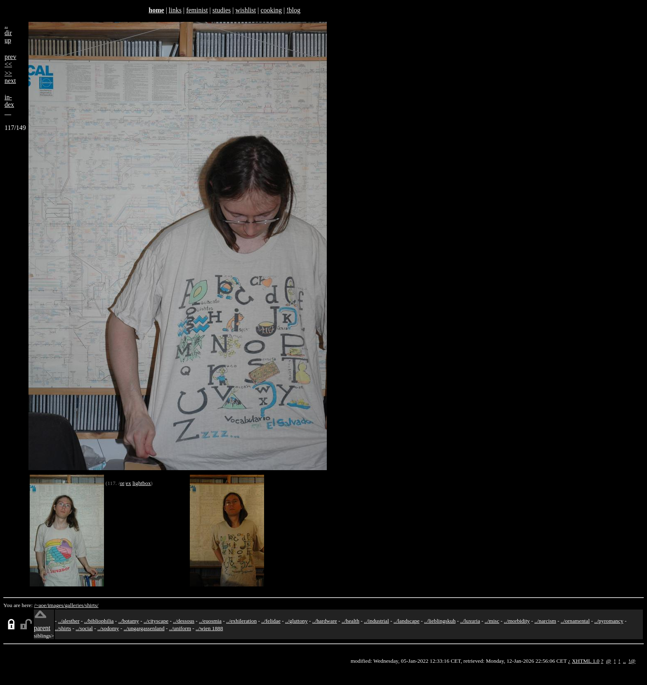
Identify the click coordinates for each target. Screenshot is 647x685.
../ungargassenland (144, 628)
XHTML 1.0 (586, 661)
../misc (491, 621)
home (156, 10)
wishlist (245, 10)
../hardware (324, 621)
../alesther (69, 621)
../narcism (545, 621)
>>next (10, 77)
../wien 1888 (209, 628)
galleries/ (75, 605)
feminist (197, 10)
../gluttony (296, 621)
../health (350, 621)
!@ (631, 661)
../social (84, 628)
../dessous (183, 621)
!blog (293, 10)
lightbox (141, 483)
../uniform (180, 628)
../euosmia (210, 621)
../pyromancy (608, 621)
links (175, 10)
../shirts (63, 628)
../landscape (407, 621)
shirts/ (92, 605)
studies (222, 10)
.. (624, 661)
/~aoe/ (41, 605)
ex (128, 483)
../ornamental (575, 621)
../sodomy (108, 628)
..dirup (8, 33)
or (122, 483)
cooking (271, 10)
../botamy (128, 621)
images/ (56, 605)
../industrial (376, 621)
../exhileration (241, 621)
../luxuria (470, 621)
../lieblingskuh (440, 621)
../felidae (271, 621)
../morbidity (517, 621)
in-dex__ (9, 104)
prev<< (10, 60)
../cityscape (156, 621)
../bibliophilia (99, 621)
